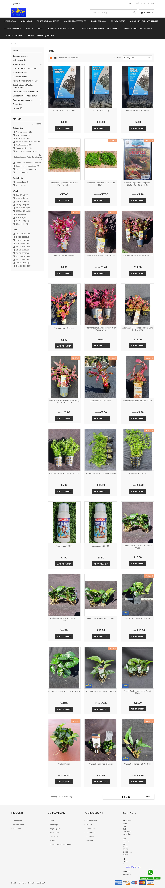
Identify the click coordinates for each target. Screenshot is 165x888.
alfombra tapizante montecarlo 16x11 (101, 184)
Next (149, 796)
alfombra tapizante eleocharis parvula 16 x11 (64, 184)
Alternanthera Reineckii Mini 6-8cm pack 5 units (137, 329)
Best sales (17, 828)
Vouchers (90, 836)
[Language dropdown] (17, 3)
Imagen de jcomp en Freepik (60, 844)
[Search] (113, 12)
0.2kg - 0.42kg (22, 201)
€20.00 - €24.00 (22, 240)
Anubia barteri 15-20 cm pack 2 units (137, 547)
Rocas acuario (118, 21)
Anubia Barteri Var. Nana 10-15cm (101, 691)
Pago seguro (54, 828)
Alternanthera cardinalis (64, 255)
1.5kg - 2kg (21, 214)
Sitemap (52, 840)
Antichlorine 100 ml (64, 546)
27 (129, 797)
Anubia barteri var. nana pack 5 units (137, 692)
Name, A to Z (137, 57)
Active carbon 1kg (101, 110)
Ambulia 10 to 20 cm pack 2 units (64, 473)
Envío (51, 821)
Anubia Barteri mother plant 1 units (64, 691)
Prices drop (17, 821)
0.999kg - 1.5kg (23, 211)
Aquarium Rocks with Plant (144, 21)
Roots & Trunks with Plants (62, 28)
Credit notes (91, 828)
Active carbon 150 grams (64, 110)
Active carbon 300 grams (137, 110)
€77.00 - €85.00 (22, 259)
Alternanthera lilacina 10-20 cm (101, 255)
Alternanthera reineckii (64, 328)
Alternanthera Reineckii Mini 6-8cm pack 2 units (101, 329)
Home (15, 50)
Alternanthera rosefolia (100, 401)
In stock (21, 185)
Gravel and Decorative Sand (138, 28)
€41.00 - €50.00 (22, 250)
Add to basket (64, 128)
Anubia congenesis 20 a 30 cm (137, 764)
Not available (22, 182)
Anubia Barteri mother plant (137, 618)
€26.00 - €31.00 (22, 243)
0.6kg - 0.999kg (23, 208)
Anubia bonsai (64, 764)
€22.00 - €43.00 (23, 246)
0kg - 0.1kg (22, 195)
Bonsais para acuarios (48, 21)
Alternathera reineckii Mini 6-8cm (137, 401)
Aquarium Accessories (75, 21)
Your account (93, 812)
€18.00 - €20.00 (22, 237)
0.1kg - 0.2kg (22, 198)
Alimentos (26, 21)
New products (18, 825)
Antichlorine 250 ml (100, 546)
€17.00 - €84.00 (23, 256)
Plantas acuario (13, 28)
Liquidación (10, 21)
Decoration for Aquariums (40, 35)
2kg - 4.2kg (21, 217)
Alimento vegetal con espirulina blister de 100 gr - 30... (137, 184)
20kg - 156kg (22, 224)
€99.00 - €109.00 (23, 263)
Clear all (37, 124)
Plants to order (34, 28)
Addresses (90, 832)
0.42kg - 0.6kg (22, 204)
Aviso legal (53, 825)
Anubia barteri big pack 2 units (100, 618)
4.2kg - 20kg (22, 221)
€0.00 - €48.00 (23, 234)
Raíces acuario (98, 21)
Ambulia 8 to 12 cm (137, 473)
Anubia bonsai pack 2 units (101, 764)
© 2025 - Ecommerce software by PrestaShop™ (28, 883)
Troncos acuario (13, 35)
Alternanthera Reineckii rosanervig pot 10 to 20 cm (64, 401)
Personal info (91, 821)
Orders (89, 825)
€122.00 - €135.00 (23, 266)
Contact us (53, 836)
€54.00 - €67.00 (22, 253)
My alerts (90, 840)
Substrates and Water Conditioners (100, 28)
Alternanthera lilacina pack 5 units (137, 255)
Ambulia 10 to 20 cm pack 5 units (101, 473)
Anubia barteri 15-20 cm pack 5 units (64, 619)
